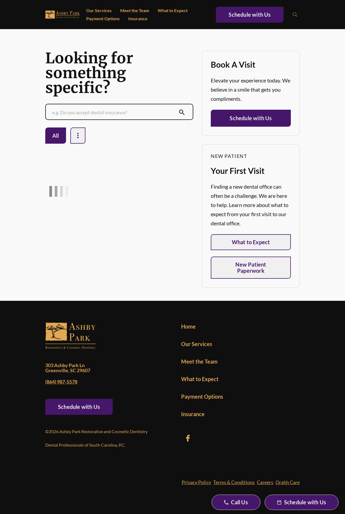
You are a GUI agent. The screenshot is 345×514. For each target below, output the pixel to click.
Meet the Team (134, 10)
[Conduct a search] (114, 112)
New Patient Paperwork (250, 267)
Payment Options (103, 18)
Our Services (99, 10)
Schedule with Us (250, 14)
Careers (265, 482)
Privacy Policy (196, 482)
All (55, 135)
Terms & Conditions (234, 482)
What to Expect (173, 10)
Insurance (137, 18)
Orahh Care (287, 482)
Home (188, 326)
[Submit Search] (182, 112)
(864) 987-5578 (61, 382)
